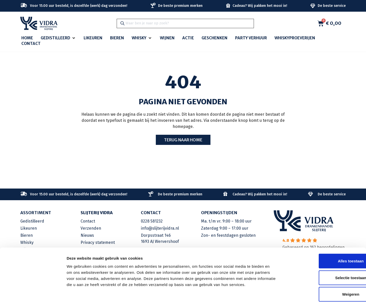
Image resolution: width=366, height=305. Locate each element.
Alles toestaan (324, 238)
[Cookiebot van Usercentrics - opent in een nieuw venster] (33, 295)
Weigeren (323, 271)
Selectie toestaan (323, 255)
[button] (58, 38)
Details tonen (275, 295)
